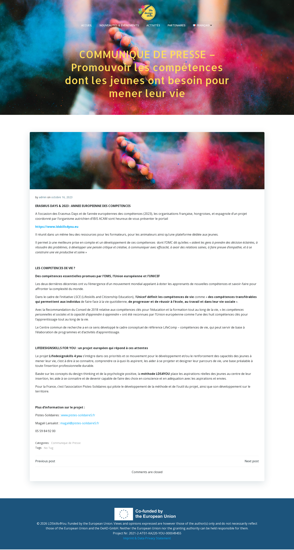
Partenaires (176, 25)
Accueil (86, 25)
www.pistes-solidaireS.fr (78, 415)
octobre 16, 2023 (61, 197)
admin (43, 197)
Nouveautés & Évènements (119, 25)
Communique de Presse (66, 443)
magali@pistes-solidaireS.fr (79, 423)
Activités (153, 25)
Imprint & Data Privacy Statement (147, 538)
